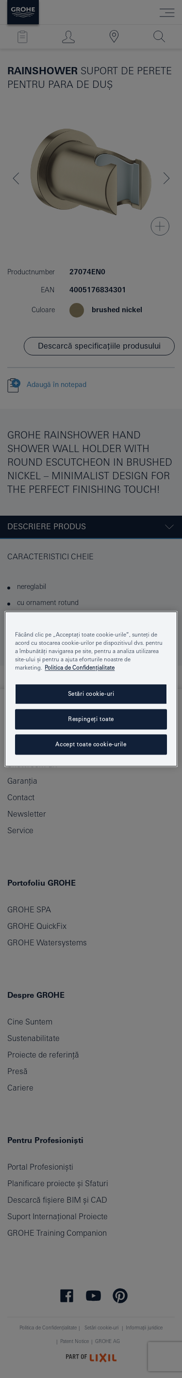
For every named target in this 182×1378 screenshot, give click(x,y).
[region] (90, 689)
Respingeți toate (91, 719)
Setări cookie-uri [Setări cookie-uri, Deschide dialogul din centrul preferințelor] (91, 694)
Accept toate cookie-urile (90, 744)
